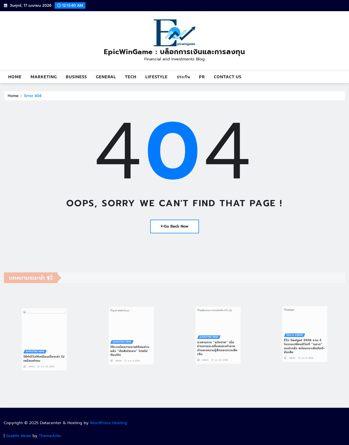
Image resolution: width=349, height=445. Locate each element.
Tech (130, 76)
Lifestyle (156, 76)
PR (202, 76)
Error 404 (32, 97)
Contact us (227, 76)
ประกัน (183, 76)
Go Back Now (175, 226)
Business (76, 76)
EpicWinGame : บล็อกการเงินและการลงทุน (174, 51)
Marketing (44, 76)
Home (15, 76)
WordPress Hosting (108, 423)
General (106, 76)
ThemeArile (50, 436)
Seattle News (18, 436)
